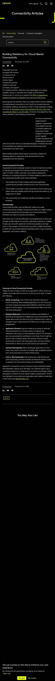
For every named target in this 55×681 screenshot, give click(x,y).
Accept (22, 678)
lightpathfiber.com (22, 379)
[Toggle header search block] (46, 3)
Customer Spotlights (34, 33)
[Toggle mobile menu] (51, 3)
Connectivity (11, 33)
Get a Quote (33, 3)
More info (7, 673)
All (3, 33)
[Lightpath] (7, 3)
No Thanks (32, 678)
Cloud (6, 398)
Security (21, 33)
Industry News (8, 36)
